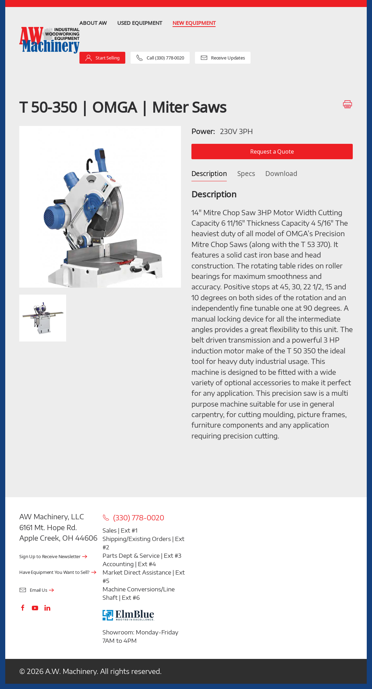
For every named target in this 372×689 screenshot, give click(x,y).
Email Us (33, 590)
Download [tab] (281, 173)
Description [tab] (209, 173)
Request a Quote (272, 151)
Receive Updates (223, 57)
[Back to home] (49, 40)
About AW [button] (93, 22)
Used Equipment (139, 22)
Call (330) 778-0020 (160, 57)
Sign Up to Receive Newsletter (49, 556)
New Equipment (194, 22)
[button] (100, 207)
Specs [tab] (246, 173)
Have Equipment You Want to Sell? (54, 572)
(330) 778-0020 (133, 517)
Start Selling (102, 57)
